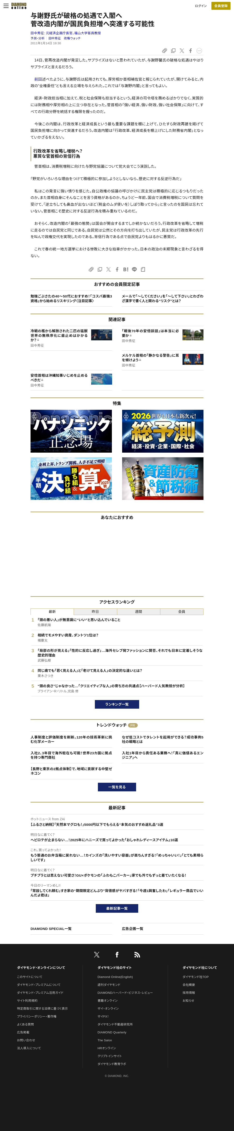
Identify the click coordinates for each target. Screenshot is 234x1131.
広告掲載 (23, 1032)
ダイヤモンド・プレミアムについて (39, 985)
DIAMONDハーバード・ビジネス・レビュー (125, 992)
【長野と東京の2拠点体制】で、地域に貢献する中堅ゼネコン (71, 771)
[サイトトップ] (17, 6)
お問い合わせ (26, 1040)
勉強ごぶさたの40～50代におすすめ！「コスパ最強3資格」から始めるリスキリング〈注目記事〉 (71, 298)
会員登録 (220, 6)
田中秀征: (66, 33)
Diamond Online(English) (115, 977)
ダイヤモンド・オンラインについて (41, 968)
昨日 (95, 612)
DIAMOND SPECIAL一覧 (51, 929)
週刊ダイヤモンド (109, 985)
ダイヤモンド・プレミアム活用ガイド (40, 992)
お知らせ (188, 1000)
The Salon (105, 1040)
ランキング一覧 (117, 704)
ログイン (201, 5)
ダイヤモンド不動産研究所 (115, 1024)
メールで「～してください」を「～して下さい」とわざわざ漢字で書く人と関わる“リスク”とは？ (162, 298)
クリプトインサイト (110, 1056)
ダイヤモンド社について (200, 968)
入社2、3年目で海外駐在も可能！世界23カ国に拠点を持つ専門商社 (71, 755)
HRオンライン (107, 1048)
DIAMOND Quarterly (112, 1032)
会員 (182, 612)
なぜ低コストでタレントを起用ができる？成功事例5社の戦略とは (162, 739)
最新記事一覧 (117, 908)
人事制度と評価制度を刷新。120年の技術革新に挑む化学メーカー (71, 739)
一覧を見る (117, 787)
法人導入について (29, 1048)
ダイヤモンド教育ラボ (112, 1064)
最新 (52, 612)
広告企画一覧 (132, 929)
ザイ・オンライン (108, 1008)
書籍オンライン (108, 1000)
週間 (138, 612)
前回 (38, 79)
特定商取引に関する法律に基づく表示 (42, 1008)
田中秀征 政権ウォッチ (64, 38)
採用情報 (189, 992)
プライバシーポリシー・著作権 (37, 1016)
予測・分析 (38, 38)
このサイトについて (29, 977)
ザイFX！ (103, 1016)
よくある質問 (25, 1024)
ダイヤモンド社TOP (196, 977)
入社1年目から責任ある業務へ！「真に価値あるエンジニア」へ (162, 755)
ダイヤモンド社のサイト (115, 968)
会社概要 (189, 985)
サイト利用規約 (27, 1000)
